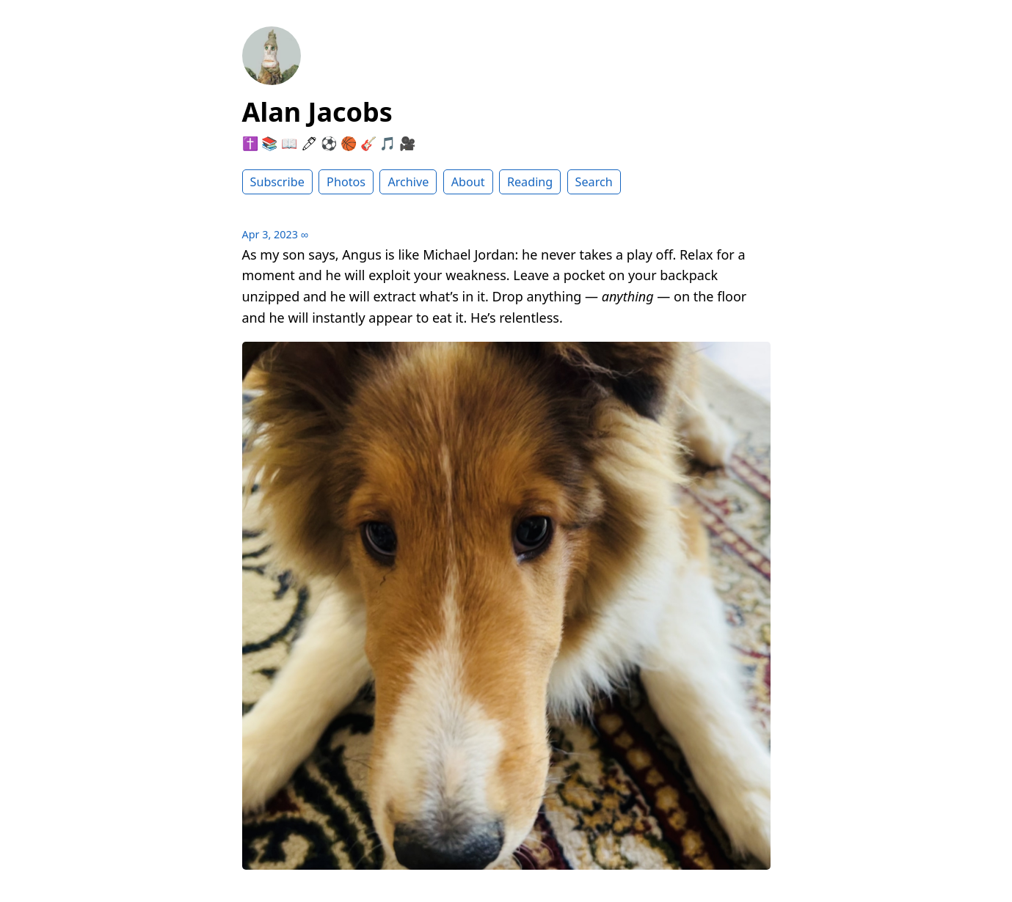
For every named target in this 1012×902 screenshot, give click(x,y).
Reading (530, 182)
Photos (346, 182)
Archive (408, 182)
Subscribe (277, 182)
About (468, 182)
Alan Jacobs (317, 112)
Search (594, 182)
